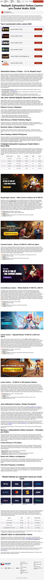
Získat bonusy (38, 29)
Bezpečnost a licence (37, 566)
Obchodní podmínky (23, 567)
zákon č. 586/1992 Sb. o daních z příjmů (30, 538)
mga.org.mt (14, 90)
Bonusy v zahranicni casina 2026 (19, 1)
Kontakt (26, 1)
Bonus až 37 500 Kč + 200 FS (38, 1)
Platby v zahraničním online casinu (23, 570)
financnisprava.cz (4, 550)
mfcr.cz (10, 424)
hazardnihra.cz (11, 423)
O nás (23, 1)
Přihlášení (30, 1)
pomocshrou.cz (24, 423)
